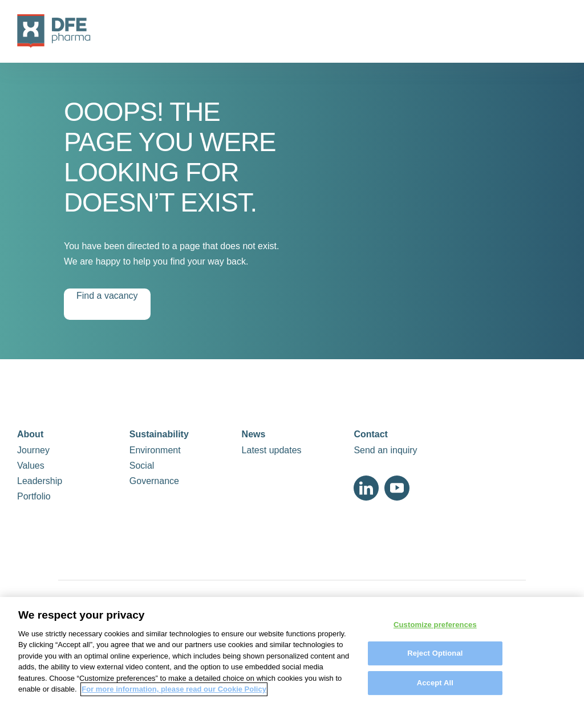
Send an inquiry (385, 450)
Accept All (435, 688)
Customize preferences (435, 629)
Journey (33, 450)
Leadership (39, 481)
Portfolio (34, 496)
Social (142, 465)
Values (30, 465)
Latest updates (272, 450)
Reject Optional (435, 658)
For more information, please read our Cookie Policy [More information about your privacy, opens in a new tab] (174, 694)
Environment (155, 450)
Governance (154, 481)
